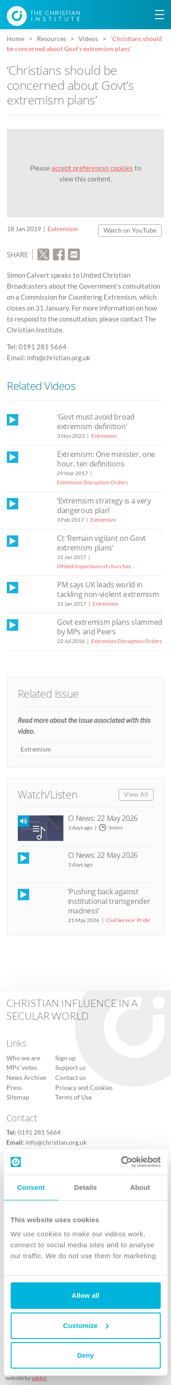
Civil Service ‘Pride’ (128, 920)
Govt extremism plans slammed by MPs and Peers (109, 627)
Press (14, 1087)
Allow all (85, 1295)
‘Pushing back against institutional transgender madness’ (109, 901)
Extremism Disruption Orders (92, 482)
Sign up (65, 1058)
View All (136, 794)
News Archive (26, 1077)
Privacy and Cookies (84, 1087)
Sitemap (17, 1097)
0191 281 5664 (39, 1132)
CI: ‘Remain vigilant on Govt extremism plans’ (101, 543)
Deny (85, 1355)
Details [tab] (85, 1187)
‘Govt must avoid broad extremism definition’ (96, 421)
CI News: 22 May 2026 (103, 818)
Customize (86, 1325)
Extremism (62, 229)
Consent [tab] (31, 1187)
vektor (39, 1378)
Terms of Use (73, 1097)
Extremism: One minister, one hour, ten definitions (106, 459)
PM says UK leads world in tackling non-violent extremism (108, 589)
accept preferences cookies (92, 168)
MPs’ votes (21, 1067)
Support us (70, 1067)
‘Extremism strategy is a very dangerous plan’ (104, 505)
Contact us (70, 1077)
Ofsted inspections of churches (94, 566)
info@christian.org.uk (56, 1142)
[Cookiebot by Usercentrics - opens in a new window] (122, 1162)
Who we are (23, 1058)
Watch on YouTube (130, 230)
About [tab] (140, 1187)
